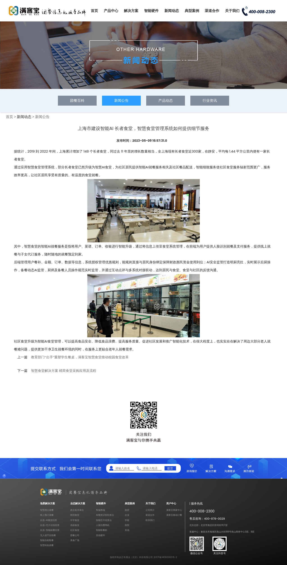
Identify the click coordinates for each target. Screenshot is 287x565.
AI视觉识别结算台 (105, 515)
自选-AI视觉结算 (48, 520)
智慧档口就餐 (47, 510)
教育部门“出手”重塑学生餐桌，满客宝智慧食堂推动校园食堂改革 (80, 357)
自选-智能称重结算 (49, 530)
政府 (127, 510)
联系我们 (150, 520)
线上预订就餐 (47, 515)
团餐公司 (74, 535)
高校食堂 (74, 525)
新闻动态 (171, 10)
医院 (127, 525)
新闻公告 (121, 100)
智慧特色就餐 (47, 545)
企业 (127, 515)
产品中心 (111, 10)
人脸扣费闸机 (102, 525)
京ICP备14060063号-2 (165, 557)
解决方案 (131, 10)
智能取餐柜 (101, 530)
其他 (127, 530)
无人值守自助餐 (48, 535)
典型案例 (192, 10)
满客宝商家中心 (174, 510)
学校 (127, 520)
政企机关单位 (77, 510)
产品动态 (165, 100)
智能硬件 (151, 10)
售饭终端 (100, 510)
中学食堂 (74, 520)
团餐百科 (77, 100)
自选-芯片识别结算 (49, 525)
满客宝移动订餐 (174, 515)
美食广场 (74, 540)
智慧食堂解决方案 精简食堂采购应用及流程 (63, 371)
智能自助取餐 (47, 540)
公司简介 (150, 510)
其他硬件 (100, 535)
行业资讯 (210, 100)
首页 (94, 10)
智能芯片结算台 (104, 520)
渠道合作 (212, 10)
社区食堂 (74, 530)
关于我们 (232, 10)
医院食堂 (74, 515)
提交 (170, 468)
